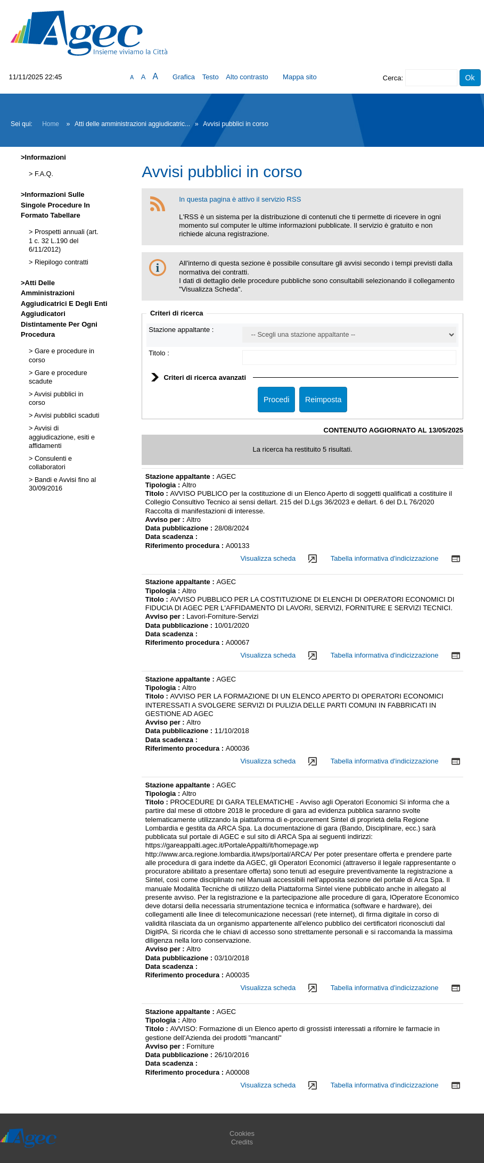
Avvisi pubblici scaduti (65, 415)
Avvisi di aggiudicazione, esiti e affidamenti (62, 437)
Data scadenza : (171, 537)
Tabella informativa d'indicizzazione (385, 558)
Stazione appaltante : (181, 330)
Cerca (392, 78)
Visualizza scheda (268, 558)
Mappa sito (300, 77)
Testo (210, 77)
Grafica (184, 77)
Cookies (242, 1133)
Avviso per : (166, 520)
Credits (242, 1142)
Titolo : (159, 353)
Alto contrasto (247, 77)
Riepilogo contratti (60, 262)
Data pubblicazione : (180, 528)
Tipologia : (163, 485)
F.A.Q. (42, 174)
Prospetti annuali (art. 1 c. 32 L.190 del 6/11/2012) (64, 240)
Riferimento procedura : (185, 546)
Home (50, 124)
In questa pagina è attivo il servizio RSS (240, 199)
